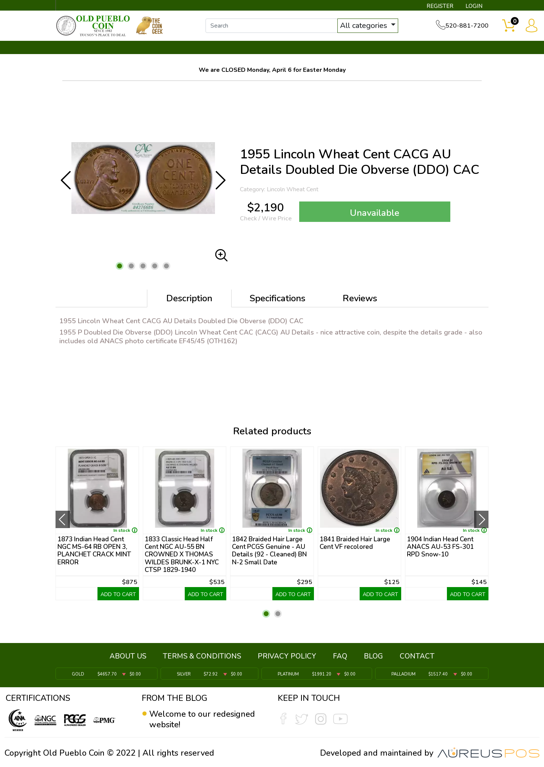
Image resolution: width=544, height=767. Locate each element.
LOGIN (473, 6)
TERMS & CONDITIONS (202, 656)
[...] (272, 26)
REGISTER (440, 6)
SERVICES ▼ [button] (365, 48)
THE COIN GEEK (299, 48)
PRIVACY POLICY (287, 656)
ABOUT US (128, 656)
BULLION (79, 48)
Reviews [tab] (360, 298)
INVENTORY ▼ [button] (137, 48)
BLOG (373, 656)
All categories (364, 25)
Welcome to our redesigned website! (202, 719)
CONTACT (462, 48)
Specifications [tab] (277, 298)
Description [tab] (189, 298)
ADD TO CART (118, 594)
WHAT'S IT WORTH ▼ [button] (217, 48)
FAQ (340, 656)
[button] (119, 266)
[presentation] (63, 519)
